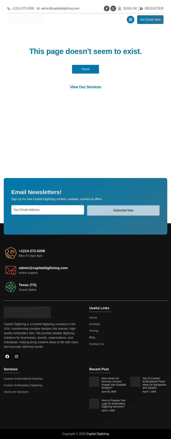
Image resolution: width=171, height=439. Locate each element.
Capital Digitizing (98, 433)
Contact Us (96, 343)
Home (93, 317)
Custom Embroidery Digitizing (23, 385)
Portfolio (94, 324)
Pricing (94, 330)
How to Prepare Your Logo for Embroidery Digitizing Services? (113, 403)
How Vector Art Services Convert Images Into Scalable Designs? (113, 383)
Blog (92, 337)
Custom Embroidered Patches (24, 378)
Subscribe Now (123, 210)
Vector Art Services (16, 391)
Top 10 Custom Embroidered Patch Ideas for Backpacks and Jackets (154, 383)
